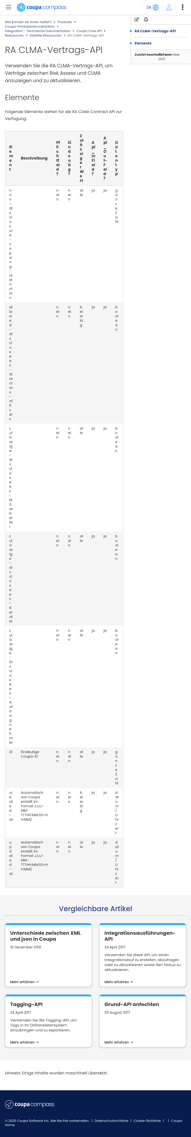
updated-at (11, 858)
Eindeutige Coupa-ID (30, 754)
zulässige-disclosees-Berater (11, 579)
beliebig (81, 316)
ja (93, 190)
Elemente (143, 43)
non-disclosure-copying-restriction (11, 244)
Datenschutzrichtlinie (112, 1120)
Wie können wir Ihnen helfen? (28, 22)
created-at (11, 806)
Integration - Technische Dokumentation (37, 31)
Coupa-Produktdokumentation (30, 26)
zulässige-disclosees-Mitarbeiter (11, 477)
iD (10, 751)
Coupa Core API (89, 31)
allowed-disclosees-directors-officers (11, 363)
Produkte (65, 22)
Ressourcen (14, 35)
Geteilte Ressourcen (46, 35)
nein (57, 195)
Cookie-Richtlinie (148, 1120)
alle (81, 192)
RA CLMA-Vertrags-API (155, 31)
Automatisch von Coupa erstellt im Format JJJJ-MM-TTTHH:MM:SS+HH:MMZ (34, 806)
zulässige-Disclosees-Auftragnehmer (11, 686)
